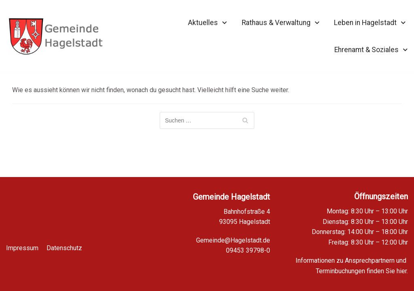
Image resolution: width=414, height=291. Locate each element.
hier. (402, 271)
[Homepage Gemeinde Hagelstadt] (55, 36)
